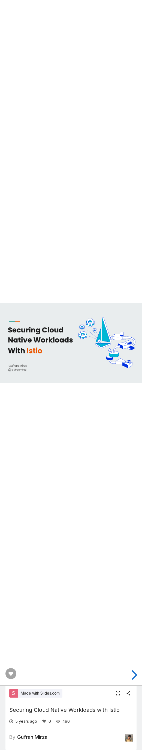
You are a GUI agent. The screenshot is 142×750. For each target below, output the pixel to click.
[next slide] (133, 675)
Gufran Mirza (32, 737)
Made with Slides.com (40, 693)
